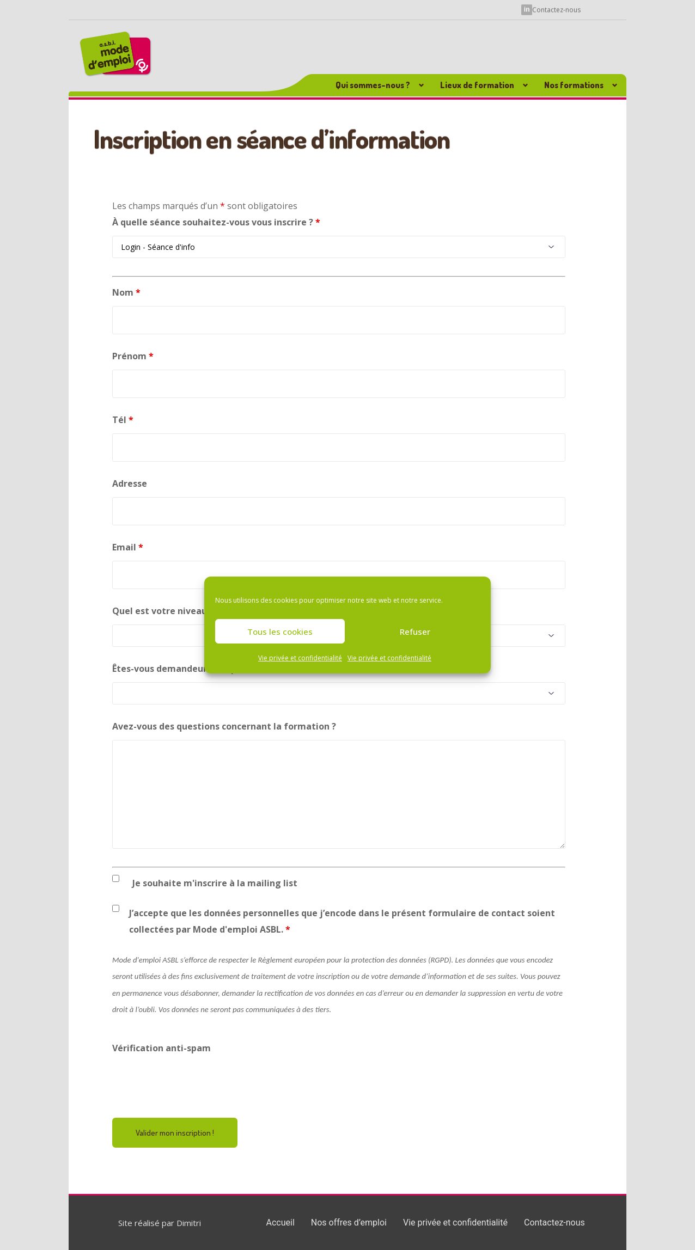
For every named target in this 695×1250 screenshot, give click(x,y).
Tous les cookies (280, 631)
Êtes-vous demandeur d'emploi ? (183, 669)
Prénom (133, 356)
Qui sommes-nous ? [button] (373, 84)
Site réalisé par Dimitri (159, 1222)
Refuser (415, 631)
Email (127, 547)
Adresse (129, 483)
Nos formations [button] (573, 84)
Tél (122, 420)
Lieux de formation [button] (477, 84)
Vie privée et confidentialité (300, 658)
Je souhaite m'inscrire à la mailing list (214, 883)
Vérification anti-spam (161, 1048)
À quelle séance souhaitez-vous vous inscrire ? (216, 222)
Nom (126, 292)
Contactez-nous (556, 10)
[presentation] (195, 1083)
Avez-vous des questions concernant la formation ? (224, 726)
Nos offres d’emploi (349, 1222)
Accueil (280, 1222)
